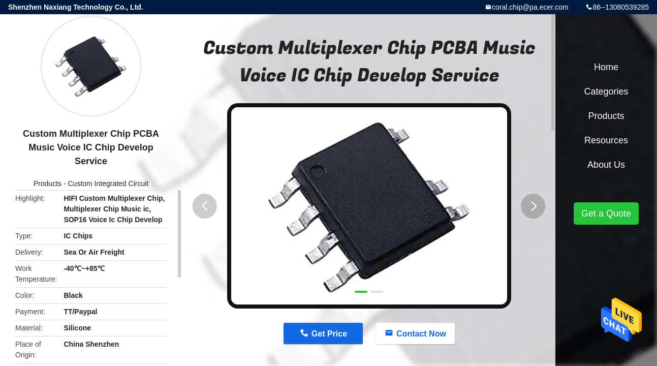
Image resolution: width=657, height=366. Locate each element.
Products (47, 183)
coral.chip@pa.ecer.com (530, 7)
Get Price (329, 333)
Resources (606, 140)
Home (606, 67)
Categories (606, 91)
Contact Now (421, 333)
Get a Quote (606, 213)
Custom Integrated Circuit (108, 183)
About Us (606, 165)
